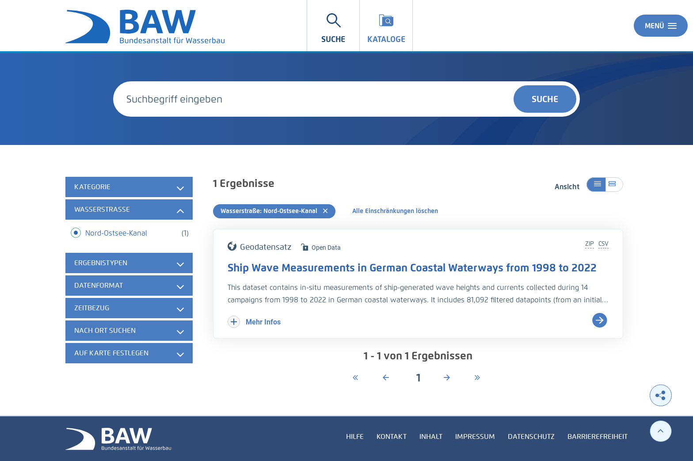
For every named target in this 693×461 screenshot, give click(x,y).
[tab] (129, 187)
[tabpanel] (129, 271)
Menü (661, 25)
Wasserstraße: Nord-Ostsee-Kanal (274, 211)
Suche (545, 99)
